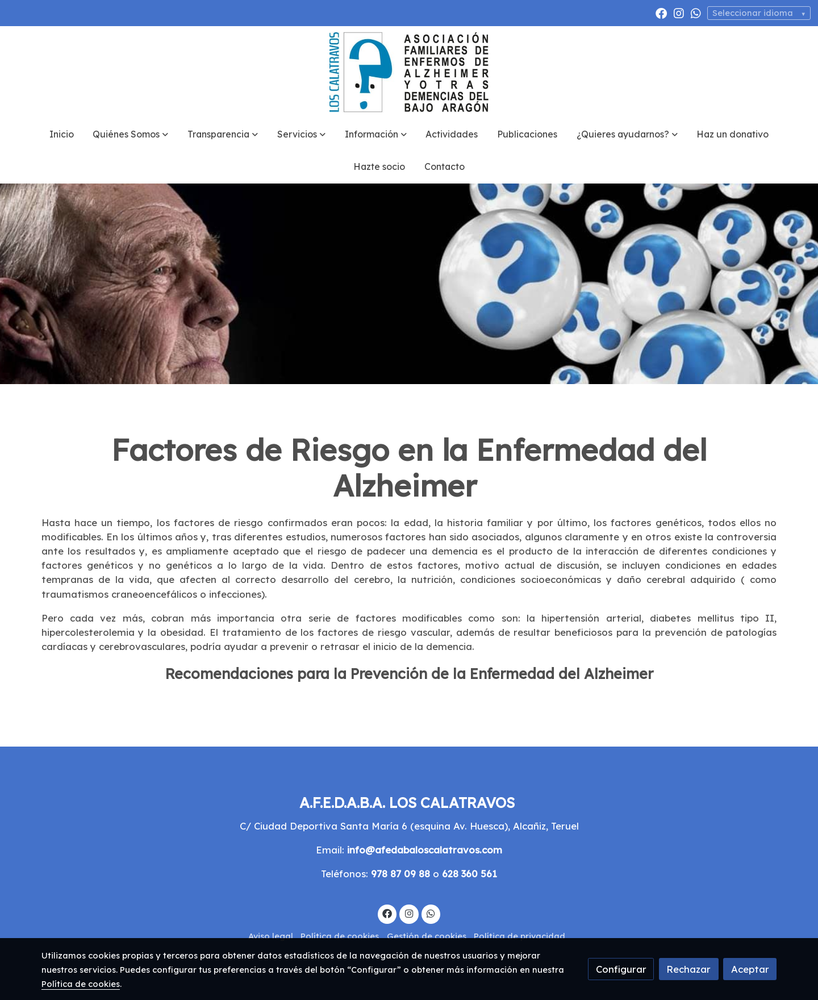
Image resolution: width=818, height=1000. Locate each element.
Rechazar (688, 969)
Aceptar (750, 969)
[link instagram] (679, 12)
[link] (409, 72)
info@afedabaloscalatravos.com (424, 850)
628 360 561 (469, 874)
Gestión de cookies (426, 936)
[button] (130, 134)
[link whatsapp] (696, 12)
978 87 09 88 (400, 874)
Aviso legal (270, 936)
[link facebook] (661, 12)
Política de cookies (340, 936)
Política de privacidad (519, 936)
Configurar (621, 969)
